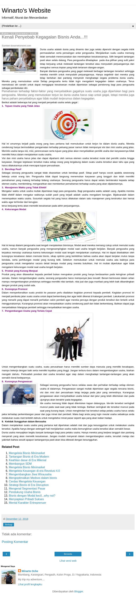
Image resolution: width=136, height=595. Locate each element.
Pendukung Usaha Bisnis (25, 492)
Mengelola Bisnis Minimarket (27, 453)
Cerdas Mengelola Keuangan (27, 481)
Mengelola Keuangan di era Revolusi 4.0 (34, 470)
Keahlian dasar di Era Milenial (27, 460)
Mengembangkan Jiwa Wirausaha (30, 474)
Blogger (78, 591)
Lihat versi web (68, 560)
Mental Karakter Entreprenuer (27, 502)
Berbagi (8, 524)
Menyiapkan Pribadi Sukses (26, 499)
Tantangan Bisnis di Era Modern (29, 456)
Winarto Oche (30, 571)
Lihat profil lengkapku (30, 584)
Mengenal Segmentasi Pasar (27, 488)
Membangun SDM (20, 463)
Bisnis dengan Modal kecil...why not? (32, 495)
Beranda (68, 554)
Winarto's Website (26, 10)
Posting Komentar (15, 542)
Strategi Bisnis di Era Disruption (29, 484)
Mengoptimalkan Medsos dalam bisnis (33, 477)
